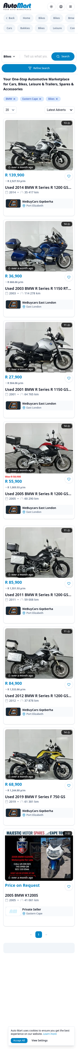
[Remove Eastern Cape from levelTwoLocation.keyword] (40, 98)
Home (26, 18)
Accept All (19, 1040)
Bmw (71, 18)
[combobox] (36, 56)
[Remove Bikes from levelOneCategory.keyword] (56, 98)
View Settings (40, 1040)
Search (62, 56)
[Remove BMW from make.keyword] (14, 98)
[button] (69, 176)
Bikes (41, 18)
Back (10, 18)
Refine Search (39, 68)
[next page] (46, 934)
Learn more (50, 1034)
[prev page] (31, 934)
